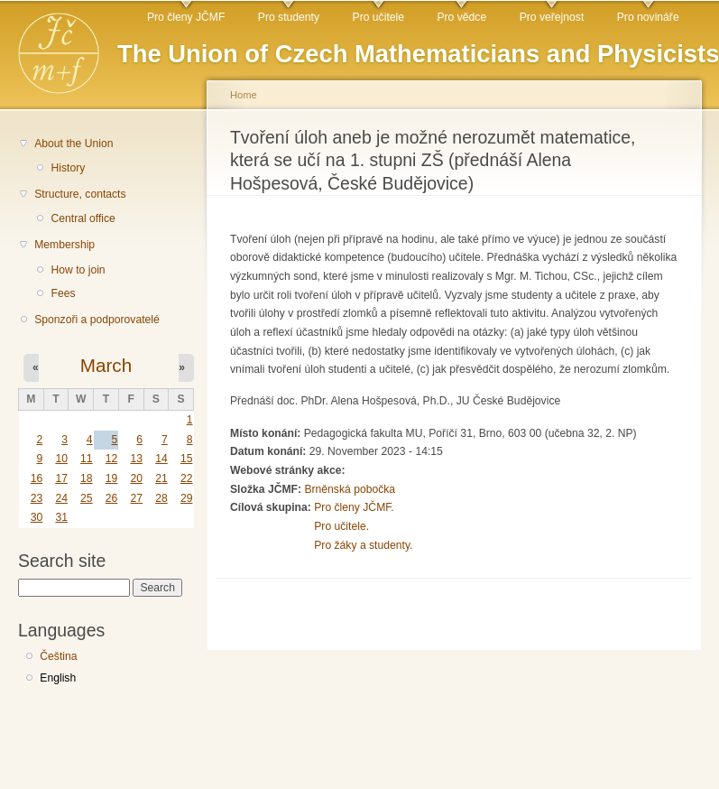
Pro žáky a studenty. (363, 545)
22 (186, 478)
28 (161, 498)
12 (112, 458)
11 (86, 458)
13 (136, 458)
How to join (78, 270)
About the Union (73, 143)
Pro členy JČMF (186, 17)
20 (136, 478)
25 (86, 498)
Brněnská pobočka (349, 489)
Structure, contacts (79, 194)
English (58, 678)
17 (61, 478)
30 (37, 517)
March (106, 365)
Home (243, 94)
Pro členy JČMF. (354, 507)
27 (136, 498)
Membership (64, 244)
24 (61, 498)
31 (61, 517)
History (68, 168)
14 (161, 458)
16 (37, 478)
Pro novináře (648, 17)
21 (161, 478)
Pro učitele (378, 17)
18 (86, 478)
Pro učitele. (341, 526)
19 (112, 478)
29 (186, 498)
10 (61, 458)
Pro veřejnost (552, 17)
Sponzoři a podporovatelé (97, 319)
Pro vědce (461, 17)
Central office (83, 218)
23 (37, 498)
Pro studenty (288, 17)
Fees (63, 293)
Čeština (58, 656)
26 (112, 498)
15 (186, 458)
